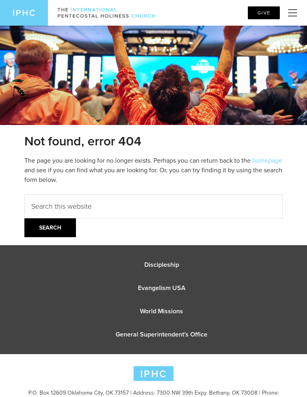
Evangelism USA (161, 287)
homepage (267, 160)
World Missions (161, 311)
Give (263, 12)
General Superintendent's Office (161, 334)
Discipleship (161, 264)
